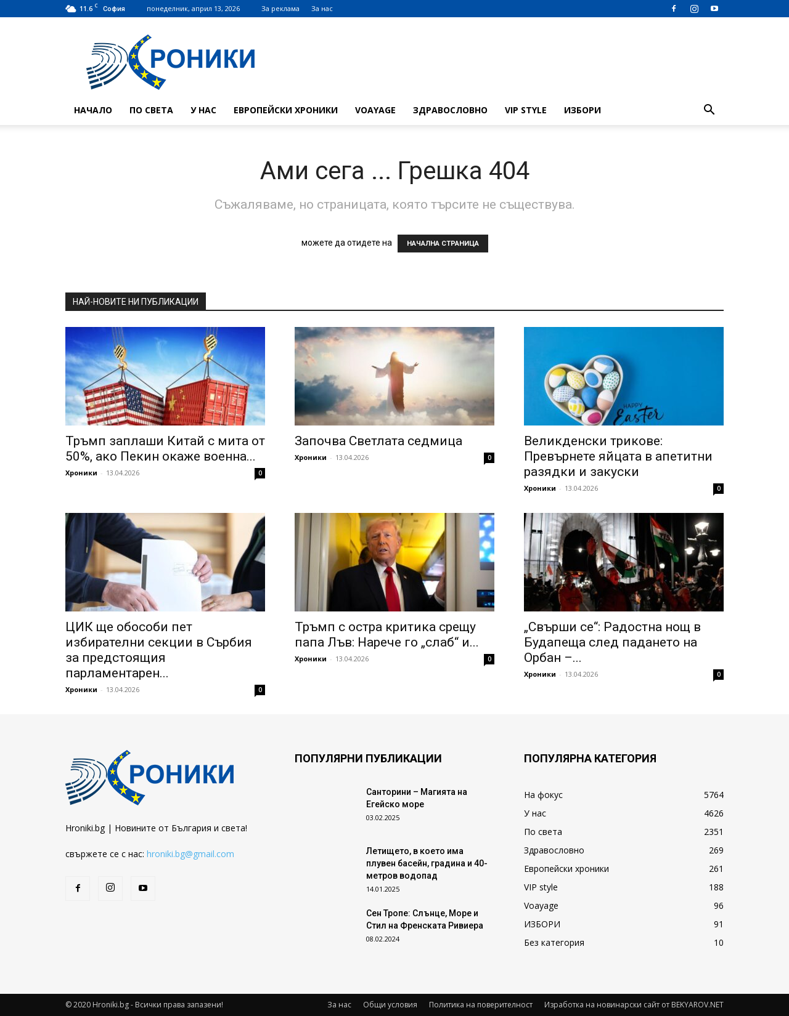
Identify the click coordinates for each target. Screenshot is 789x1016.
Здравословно (450, 110)
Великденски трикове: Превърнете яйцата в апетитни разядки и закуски (618, 456)
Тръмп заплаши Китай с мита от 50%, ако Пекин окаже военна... (165, 448)
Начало (93, 110)
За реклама (280, 8)
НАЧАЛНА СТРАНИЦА (443, 244)
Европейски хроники (286, 110)
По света (151, 110)
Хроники (81, 472)
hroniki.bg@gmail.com (190, 854)
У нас (203, 110)
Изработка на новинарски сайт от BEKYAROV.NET (634, 1004)
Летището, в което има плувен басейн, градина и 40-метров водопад (427, 863)
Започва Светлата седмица (378, 440)
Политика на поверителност (481, 1004)
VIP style (526, 110)
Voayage (375, 110)
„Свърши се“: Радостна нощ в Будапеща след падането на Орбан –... (612, 642)
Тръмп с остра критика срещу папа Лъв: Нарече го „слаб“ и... (387, 634)
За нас (322, 8)
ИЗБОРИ (582, 110)
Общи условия (390, 1004)
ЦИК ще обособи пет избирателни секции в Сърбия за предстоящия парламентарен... (158, 649)
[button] (709, 111)
